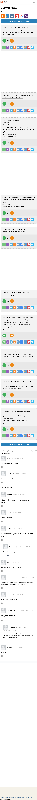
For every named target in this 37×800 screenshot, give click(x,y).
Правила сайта (4, 797)
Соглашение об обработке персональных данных (20, 797)
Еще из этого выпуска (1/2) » (19, 21)
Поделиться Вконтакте (18, 47)
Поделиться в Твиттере (32, 47)
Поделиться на (25, 47)
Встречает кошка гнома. (11, 120)
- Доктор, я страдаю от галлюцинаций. (16, 411)
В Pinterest (28, 47)
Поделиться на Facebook (21, 47)
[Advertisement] (18, 72)
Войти (29, 2)
